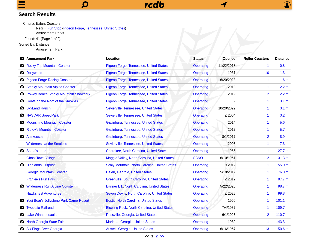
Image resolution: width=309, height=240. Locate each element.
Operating (200, 66)
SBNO (198, 158)
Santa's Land (36, 151)
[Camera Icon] (22, 65)
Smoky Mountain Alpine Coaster (50, 87)
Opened (229, 58)
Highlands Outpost (40, 165)
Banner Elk (114, 186)
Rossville (113, 215)
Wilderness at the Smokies (46, 144)
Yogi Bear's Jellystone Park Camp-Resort (57, 200)
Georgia (123, 172)
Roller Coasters (256, 58)
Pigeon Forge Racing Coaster (49, 80)
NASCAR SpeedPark (42, 115)
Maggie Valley (116, 158)
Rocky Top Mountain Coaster (48, 66)
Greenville (113, 179)
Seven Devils (116, 193)
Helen (110, 172)
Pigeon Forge (73, 28)
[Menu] (21, 4)
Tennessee (94, 28)
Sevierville (114, 108)
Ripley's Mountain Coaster (46, 129)
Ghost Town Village (41, 158)
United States (114, 28)
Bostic (110, 200)
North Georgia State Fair (45, 222)
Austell (111, 229)
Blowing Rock (116, 207)
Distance (282, 58)
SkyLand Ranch (38, 108)
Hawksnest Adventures (43, 193)
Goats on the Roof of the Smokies (52, 101)
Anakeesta (34, 136)
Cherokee (113, 151)
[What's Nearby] (224, 4)
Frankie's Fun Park (40, 179)
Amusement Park (40, 58)
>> (162, 236)
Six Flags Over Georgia (44, 229)
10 (267, 73)
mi (284, 66)
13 (267, 229)
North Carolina (134, 151)
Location (113, 58)
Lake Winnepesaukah (42, 215)
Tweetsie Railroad (40, 207)
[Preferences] (287, 4)
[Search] (85, 4)
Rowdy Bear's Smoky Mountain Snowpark (58, 94)
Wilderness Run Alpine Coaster (50, 186)
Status (198, 58)
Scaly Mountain (117, 165)
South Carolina (134, 179)
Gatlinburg (114, 122)
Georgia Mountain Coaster (46, 172)
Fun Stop (54, 28)
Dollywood (34, 73)
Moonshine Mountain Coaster (48, 122)
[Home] (154, 4)
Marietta (112, 222)
